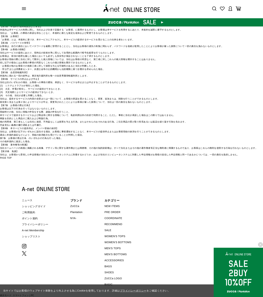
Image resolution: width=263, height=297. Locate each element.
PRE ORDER (112, 212)
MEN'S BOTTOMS (115, 254)
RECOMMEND (113, 224)
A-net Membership (33, 230)
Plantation (76, 212)
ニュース (27, 200)
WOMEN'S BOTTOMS (117, 242)
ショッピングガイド (34, 206)
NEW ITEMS (112, 206)
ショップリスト (31, 236)
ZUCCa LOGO (113, 278)
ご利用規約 (28, 212)
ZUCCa (74, 206)
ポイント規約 (30, 218)
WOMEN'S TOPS (114, 236)
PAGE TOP (6, 158)
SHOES (109, 272)
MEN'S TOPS (112, 248)
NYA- (73, 218)
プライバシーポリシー (35, 224)
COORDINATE (113, 218)
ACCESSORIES (114, 260)
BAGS (108, 266)
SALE (107, 230)
